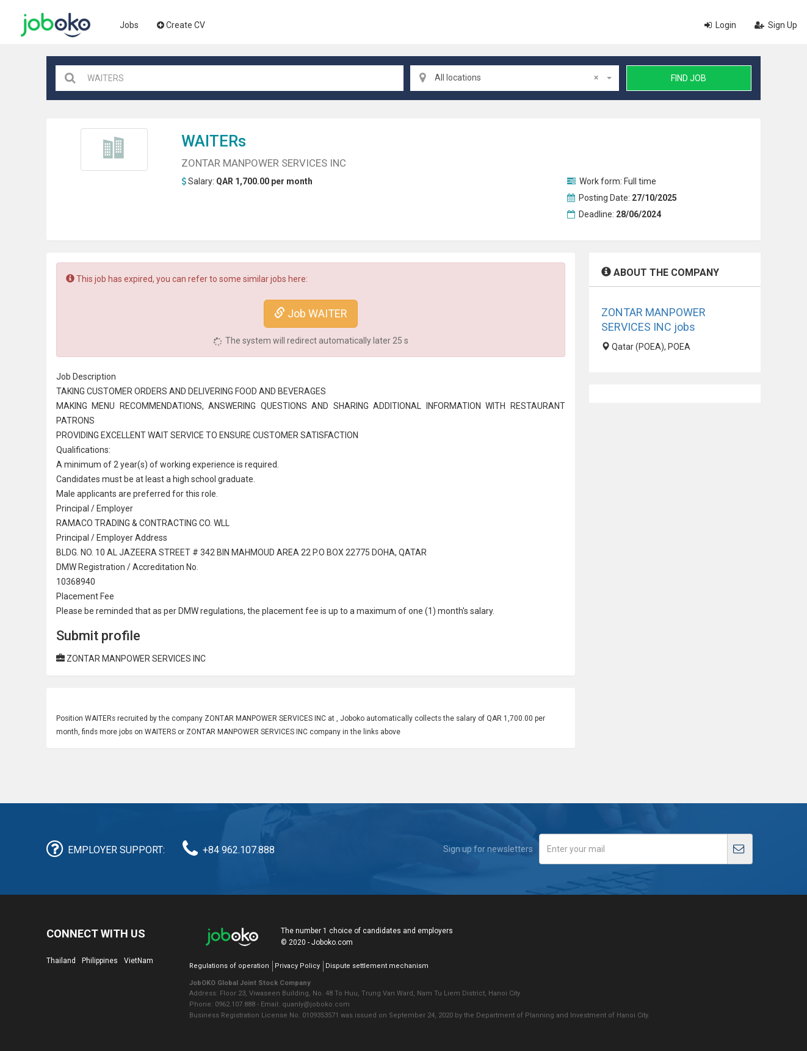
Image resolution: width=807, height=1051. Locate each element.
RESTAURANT (537, 406)
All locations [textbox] (516, 77)
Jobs (129, 25)
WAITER (209, 141)
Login (720, 25)
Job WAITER (310, 313)
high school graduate (213, 479)
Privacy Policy (297, 966)
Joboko (55, 25)
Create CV (181, 25)
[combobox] (514, 78)
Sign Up (776, 25)
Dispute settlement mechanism (377, 966)
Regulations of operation (229, 966)
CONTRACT (161, 523)
